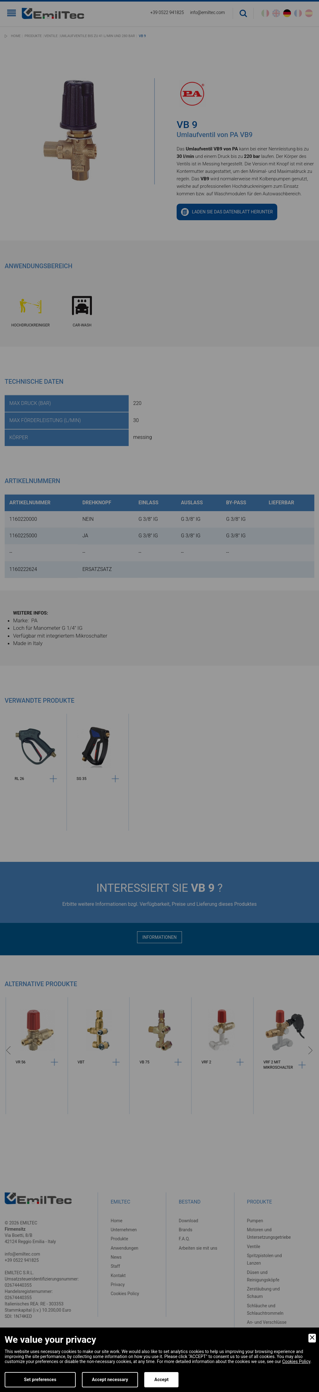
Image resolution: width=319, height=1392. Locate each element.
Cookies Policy (296, 1361)
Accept (161, 1379)
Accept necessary (110, 1379)
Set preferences (40, 1379)
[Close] (312, 1338)
